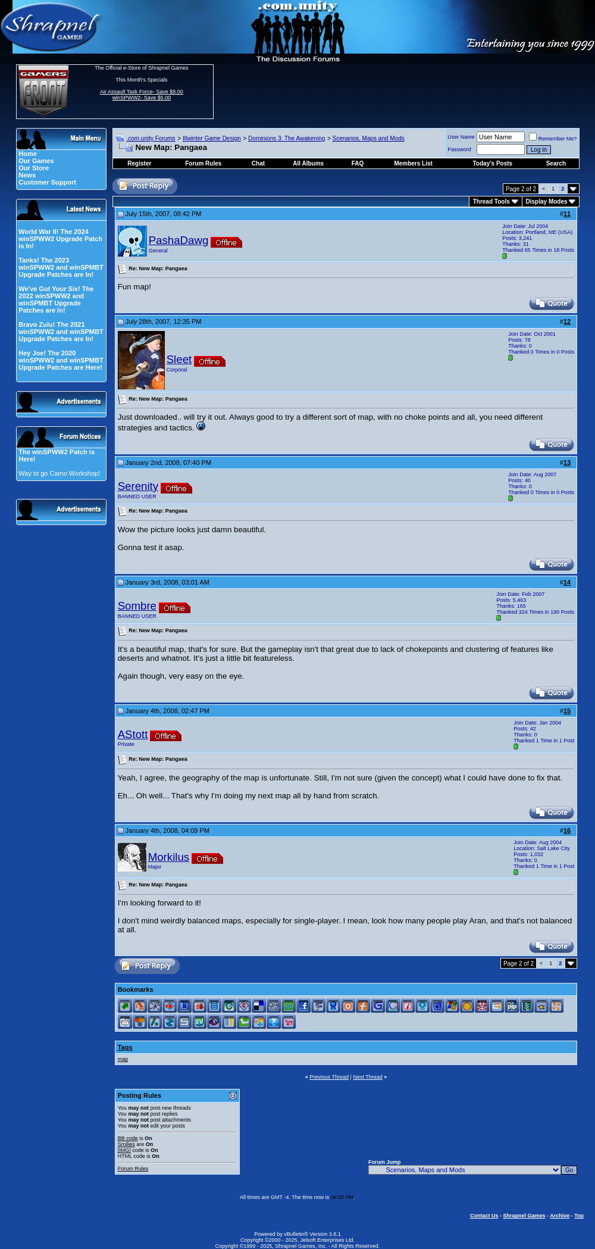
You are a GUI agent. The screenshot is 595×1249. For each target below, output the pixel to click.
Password (459, 149)
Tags (125, 1047)
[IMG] (124, 1150)
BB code (128, 1138)
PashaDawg (179, 240)
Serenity (138, 486)
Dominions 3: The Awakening (286, 138)
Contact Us (484, 1216)
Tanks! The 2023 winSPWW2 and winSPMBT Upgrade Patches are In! (60, 267)
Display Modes (547, 201)
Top (579, 1216)
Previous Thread (329, 1077)
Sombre (137, 605)
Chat (258, 163)
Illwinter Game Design (212, 138)
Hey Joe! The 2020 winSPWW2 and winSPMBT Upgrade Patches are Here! (60, 360)
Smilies (126, 1144)
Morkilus (168, 857)
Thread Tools (491, 201)
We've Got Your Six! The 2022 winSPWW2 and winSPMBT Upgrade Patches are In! (55, 299)
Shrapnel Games (524, 1216)
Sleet (179, 359)
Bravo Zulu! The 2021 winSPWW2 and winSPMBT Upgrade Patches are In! (60, 331)
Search (556, 163)
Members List (413, 163)
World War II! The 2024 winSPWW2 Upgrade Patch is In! (60, 238)
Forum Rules (133, 1169)
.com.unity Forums (150, 138)
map (123, 1059)
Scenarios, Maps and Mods (369, 138)
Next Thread (367, 1077)
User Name (461, 137)
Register (139, 163)
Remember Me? (553, 139)
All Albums (308, 163)
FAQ (358, 163)
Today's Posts (493, 163)
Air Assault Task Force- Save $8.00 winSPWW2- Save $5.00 (141, 95)
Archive (559, 1216)
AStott (133, 734)
